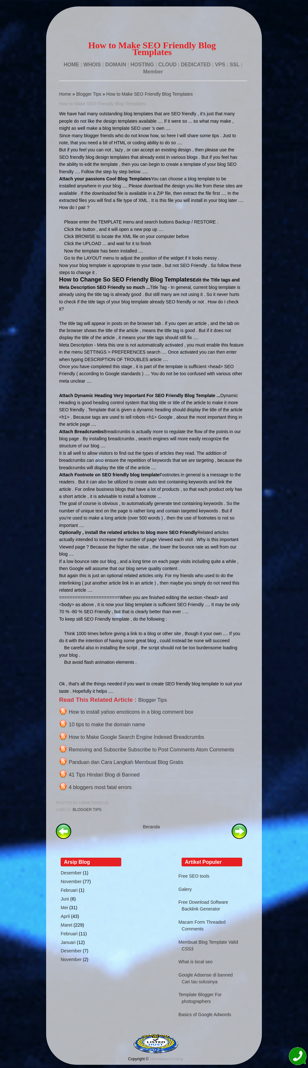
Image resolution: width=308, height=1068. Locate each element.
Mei (64, 907)
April (65, 916)
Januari (68, 942)
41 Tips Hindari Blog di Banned (104, 774)
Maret (66, 925)
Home (65, 94)
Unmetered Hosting (166, 1059)
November (71, 881)
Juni (65, 898)
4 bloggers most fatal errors (100, 787)
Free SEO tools (193, 876)
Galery (185, 889)
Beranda (151, 826)
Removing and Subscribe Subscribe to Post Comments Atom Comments (151, 749)
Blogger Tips (88, 94)
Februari (69, 890)
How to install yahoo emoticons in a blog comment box (131, 712)
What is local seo (195, 961)
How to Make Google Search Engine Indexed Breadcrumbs (136, 737)
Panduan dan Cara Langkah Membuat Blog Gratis (126, 762)
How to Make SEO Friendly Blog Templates (149, 94)
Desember (71, 872)
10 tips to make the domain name (107, 724)
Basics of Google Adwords (204, 1014)
